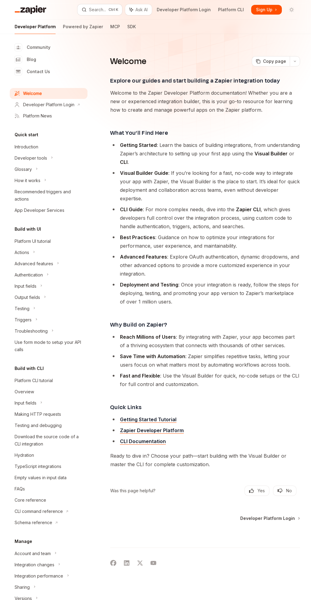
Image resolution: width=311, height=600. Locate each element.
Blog (25, 59)
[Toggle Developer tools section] (48, 158)
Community (32, 47)
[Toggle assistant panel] (138, 9)
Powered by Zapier (83, 29)
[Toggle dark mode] (291, 10)
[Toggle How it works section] (48, 180)
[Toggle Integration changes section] (48, 564)
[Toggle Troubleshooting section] (48, 331)
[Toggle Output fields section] (48, 297)
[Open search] (99, 9)
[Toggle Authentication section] (48, 274)
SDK (131, 29)
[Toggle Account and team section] (48, 553)
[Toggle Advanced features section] (48, 263)
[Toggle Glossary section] (48, 169)
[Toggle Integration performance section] (48, 576)
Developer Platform (35, 29)
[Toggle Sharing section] (48, 587)
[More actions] (295, 61)
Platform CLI (231, 9)
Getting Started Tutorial (148, 419)
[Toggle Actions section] (48, 252)
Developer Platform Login (184, 9)
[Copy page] (271, 61)
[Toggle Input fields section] (48, 286)
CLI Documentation (143, 441)
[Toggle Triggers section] (48, 319)
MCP (115, 29)
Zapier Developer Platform (152, 430)
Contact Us (32, 71)
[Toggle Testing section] (48, 308)
